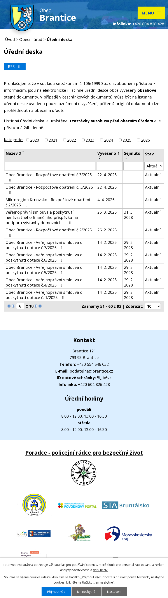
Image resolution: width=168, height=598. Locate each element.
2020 (34, 140)
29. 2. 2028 (128, 245)
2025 (126, 140)
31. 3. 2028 (128, 214)
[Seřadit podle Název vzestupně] (23, 151)
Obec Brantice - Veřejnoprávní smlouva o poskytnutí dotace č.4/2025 (43, 282)
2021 (53, 140)
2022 (71, 140)
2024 (108, 140)
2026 (145, 140)
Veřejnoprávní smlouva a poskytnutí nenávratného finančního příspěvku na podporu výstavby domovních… (41, 217)
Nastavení (114, 591)
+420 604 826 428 (148, 23)
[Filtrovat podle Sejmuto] (133, 166)
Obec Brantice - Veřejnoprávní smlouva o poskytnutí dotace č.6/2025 (43, 257)
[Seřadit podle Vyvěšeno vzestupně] (99, 157)
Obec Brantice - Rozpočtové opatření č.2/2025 (48, 232)
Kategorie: (13, 139)
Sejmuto (132, 153)
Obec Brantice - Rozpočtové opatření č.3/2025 (48, 177)
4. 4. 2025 (105, 199)
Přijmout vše (56, 591)
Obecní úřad (30, 39)
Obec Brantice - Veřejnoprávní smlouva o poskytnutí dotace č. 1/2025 (43, 295)
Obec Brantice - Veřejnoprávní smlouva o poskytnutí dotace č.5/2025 (43, 270)
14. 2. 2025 (107, 242)
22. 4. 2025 (107, 174)
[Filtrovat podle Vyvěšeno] (109, 166)
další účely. (100, 570)
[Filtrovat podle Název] (50, 166)
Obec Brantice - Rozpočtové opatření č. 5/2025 (49, 190)
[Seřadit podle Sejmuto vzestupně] (126, 157)
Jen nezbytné (86, 591)
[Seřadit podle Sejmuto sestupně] (126, 158)
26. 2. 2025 (107, 229)
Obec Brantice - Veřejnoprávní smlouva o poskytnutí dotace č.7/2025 (43, 245)
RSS (15, 66)
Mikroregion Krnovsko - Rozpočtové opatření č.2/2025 (47, 202)
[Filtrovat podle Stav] (153, 166)
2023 (90, 140)
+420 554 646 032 (93, 364)
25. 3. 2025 (107, 212)
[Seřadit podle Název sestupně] (23, 153)
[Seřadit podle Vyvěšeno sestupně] (99, 158)
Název (13, 153)
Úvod (10, 39)
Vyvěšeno (108, 153)
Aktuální (153, 174)
